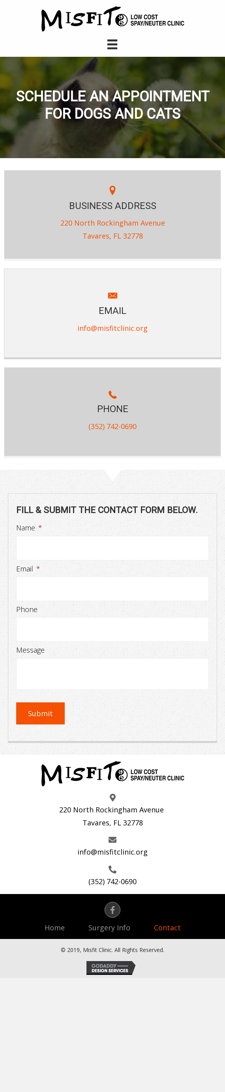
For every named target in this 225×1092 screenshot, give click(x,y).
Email (28, 568)
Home (55, 927)
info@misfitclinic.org (112, 328)
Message (30, 650)
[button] (112, 910)
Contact (167, 927)
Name (29, 527)
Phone (27, 609)
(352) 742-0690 (112, 426)
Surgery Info (109, 927)
